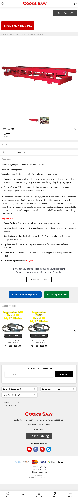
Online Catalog (39, 436)
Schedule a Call (39, 279)
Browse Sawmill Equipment (25, 294)
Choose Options (13, 336)
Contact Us (39, 429)
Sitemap (39, 475)
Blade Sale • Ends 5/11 (18, 25)
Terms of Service (39, 469)
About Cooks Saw (11, 402)
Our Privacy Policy (39, 466)
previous (2, 332)
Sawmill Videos (10, 405)
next (75, 332)
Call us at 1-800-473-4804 (39, 424)
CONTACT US (64, 13)
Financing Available (57, 294)
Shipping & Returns (39, 472)
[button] (65, 13)
